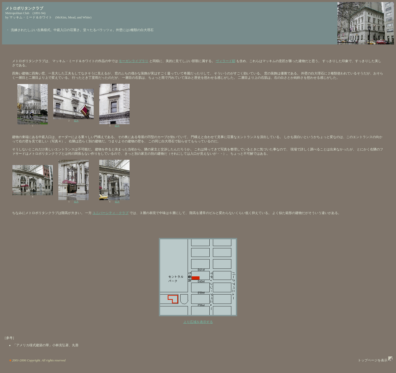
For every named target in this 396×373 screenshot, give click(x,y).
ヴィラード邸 (225, 61)
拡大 (76, 120)
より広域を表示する (198, 322)
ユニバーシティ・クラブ (110, 213)
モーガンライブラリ (133, 61)
